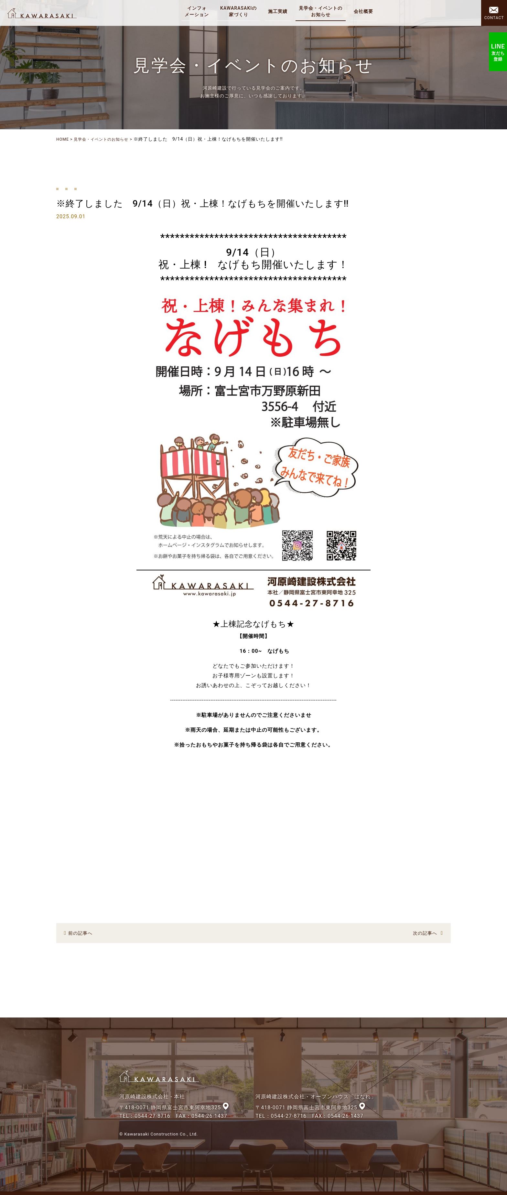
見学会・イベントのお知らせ (107, 139)
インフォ (199, 11)
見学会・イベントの (322, 11)
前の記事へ (82, 933)
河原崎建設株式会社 (46, 13)
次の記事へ (423, 933)
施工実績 (279, 11)
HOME (63, 139)
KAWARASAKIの (240, 11)
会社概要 (365, 11)
